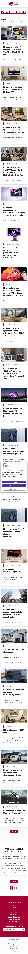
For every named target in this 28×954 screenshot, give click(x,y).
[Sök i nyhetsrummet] (26, 4)
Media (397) (13, 20)
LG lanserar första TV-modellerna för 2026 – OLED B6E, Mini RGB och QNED (13, 50)
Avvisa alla (14, 482)
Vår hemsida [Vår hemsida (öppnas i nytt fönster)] (14, 912)
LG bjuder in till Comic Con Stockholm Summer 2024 (14, 811)
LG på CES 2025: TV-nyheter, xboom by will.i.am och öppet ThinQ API (13, 332)
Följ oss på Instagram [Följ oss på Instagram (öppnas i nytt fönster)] (14, 917)
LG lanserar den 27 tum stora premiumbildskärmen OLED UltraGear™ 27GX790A (12, 253)
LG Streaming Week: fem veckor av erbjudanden (13, 570)
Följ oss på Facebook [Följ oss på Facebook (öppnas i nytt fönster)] (14, 919)
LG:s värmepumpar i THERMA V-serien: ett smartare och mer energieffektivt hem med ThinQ (13, 373)
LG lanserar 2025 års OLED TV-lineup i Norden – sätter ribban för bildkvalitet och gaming (13, 171)
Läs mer (14, 881)
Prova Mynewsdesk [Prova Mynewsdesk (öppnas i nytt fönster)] (14, 944)
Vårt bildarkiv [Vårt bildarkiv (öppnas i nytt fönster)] (14, 914)
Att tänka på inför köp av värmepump (13, 651)
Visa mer (14, 831)
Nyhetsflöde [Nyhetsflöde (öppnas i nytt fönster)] (14, 948)
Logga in (14, 951)
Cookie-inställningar (14, 489)
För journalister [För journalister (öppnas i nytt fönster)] (14, 946)
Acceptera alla (14, 485)
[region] (14, 477)
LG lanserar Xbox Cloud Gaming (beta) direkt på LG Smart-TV (13, 89)
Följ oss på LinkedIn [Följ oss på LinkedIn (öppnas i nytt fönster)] (14, 921)
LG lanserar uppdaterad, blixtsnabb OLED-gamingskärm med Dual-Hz (13, 412)
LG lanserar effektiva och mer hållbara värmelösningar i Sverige (13, 692)
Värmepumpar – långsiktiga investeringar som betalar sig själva (13, 451)
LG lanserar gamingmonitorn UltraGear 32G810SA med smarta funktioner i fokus (14, 211)
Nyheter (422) (3, 20)
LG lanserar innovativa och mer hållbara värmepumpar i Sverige (12, 772)
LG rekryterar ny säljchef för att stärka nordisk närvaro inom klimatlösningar (13, 533)
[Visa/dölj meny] (2, 3)
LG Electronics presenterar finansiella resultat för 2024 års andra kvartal (12, 613)
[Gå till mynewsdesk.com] (14, 939)
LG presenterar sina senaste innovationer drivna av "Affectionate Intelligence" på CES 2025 (13, 292)
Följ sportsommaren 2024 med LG (13, 731)
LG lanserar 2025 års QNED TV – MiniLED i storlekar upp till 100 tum (13, 129)
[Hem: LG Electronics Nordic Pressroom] (13, 4)
